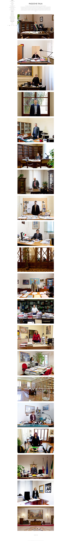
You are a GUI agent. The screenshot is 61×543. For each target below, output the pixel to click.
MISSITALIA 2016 (12, 14)
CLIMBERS (12, 4)
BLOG (12, 22)
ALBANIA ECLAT (12, 13)
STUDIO (12, 0)
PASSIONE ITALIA (12, 21)
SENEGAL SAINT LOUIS (12, 17)
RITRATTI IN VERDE (12, 8)
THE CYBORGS (12, 6)
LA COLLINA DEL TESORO (12, 16)
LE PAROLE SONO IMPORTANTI (12, 7)
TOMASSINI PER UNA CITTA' (12, 18)
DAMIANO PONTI (12, 3)
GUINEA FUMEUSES (12, 20)
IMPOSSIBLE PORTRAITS (12, 1)
